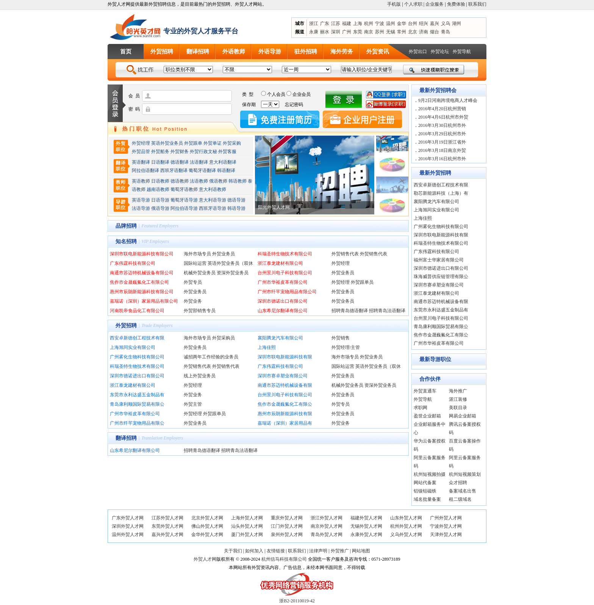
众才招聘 (458, 482)
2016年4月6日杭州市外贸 (443, 117)
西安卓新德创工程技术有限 (137, 338)
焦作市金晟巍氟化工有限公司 (139, 282)
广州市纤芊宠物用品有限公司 (287, 291)
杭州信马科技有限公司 (284, 559)
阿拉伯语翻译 (145, 170)
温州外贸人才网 (128, 534)
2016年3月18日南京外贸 (442, 150)
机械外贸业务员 (200, 272)
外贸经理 (141, 143)
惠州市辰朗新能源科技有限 (285, 413)
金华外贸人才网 (207, 534)
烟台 (434, 31)
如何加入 (254, 550)
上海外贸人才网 (247, 518)
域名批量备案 (427, 499)
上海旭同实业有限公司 (132, 347)
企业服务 (434, 4)
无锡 (390, 31)
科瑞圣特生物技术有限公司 (285, 253)
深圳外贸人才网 (128, 526)
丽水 (324, 31)
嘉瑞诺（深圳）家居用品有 (285, 423)
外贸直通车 (425, 391)
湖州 (456, 23)
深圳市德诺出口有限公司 (283, 301)
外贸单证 (212, 143)
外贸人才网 (205, 559)
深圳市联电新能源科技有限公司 (142, 253)
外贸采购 (232, 143)
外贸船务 (160, 151)
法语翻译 (199, 162)
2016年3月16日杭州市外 (442, 158)
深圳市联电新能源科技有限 (285, 357)
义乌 (445, 23)
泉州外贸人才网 (287, 534)
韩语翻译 (226, 170)
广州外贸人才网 (446, 518)
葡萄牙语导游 (184, 200)
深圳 (335, 31)
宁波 (379, 23)
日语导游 (160, 200)
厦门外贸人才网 (247, 534)
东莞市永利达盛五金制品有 (137, 394)
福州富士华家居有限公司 (439, 260)
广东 (324, 23)
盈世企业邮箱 (427, 416)
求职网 (420, 407)
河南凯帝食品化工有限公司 (137, 310)
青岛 (445, 31)
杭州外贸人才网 (406, 526)
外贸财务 (179, 151)
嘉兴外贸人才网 (167, 534)
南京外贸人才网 (326, 526)
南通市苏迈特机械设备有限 (285, 385)
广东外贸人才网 (128, 518)
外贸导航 (462, 51)
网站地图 (361, 550)
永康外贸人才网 (366, 534)
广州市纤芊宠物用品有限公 (137, 423)
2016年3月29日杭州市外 (442, 133)
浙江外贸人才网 (326, 518)
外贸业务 (193, 301)
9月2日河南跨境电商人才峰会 (447, 100)
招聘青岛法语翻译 (387, 310)
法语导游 (141, 208)
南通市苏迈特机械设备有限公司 (142, 272)
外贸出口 (418, 51)
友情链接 (276, 550)
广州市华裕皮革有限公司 (283, 282)
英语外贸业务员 (167, 143)
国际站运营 (195, 263)
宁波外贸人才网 (446, 526)
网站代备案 (425, 482)
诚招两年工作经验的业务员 (211, 357)
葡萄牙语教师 (184, 189)
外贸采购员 (223, 338)
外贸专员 (193, 282)
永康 (313, 31)
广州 (346, 31)
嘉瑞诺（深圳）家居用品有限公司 (144, 301)
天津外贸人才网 (446, 534)
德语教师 (180, 181)
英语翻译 (141, 162)
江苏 (335, 23)
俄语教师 (218, 181)
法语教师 (199, 181)
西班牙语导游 (212, 208)
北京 (412, 31)
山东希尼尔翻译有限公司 (283, 310)
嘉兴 (434, 23)
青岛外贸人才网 (326, 534)
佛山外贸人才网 (207, 526)
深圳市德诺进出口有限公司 (137, 375)
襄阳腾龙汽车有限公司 (280, 338)
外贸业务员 (223, 253)
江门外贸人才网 (287, 526)
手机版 (394, 4)
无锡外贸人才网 (366, 526)
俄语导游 (160, 208)
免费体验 (456, 4)
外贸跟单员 (362, 282)
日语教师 (160, 181)
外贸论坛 (440, 51)
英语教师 (141, 181)
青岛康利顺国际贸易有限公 (137, 404)
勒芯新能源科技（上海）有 (441, 193)
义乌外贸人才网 (406, 534)
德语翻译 (179, 162)
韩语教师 (237, 181)
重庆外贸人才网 (287, 518)
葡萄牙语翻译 (202, 170)
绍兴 (423, 23)
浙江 (313, 23)
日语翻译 (160, 162)
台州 (412, 23)
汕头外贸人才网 (247, 526)
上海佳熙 (267, 347)
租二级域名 (460, 499)
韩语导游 (236, 208)
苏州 (379, 31)
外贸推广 (340, 550)
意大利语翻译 (222, 162)
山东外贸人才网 (406, 518)
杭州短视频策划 (465, 474)
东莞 (357, 31)
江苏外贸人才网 (167, 518)
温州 (390, 23)
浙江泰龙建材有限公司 (280, 263)
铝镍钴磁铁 (425, 491)
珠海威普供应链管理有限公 (441, 276)
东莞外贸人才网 (167, 526)
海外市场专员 (197, 253)
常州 (401, 31)
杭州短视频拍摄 (430, 474)
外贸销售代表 (345, 253)
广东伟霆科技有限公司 (132, 263)
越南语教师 (158, 189)
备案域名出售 (462, 491)
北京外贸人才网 (207, 518)
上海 (357, 23)
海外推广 (458, 391)
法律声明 (318, 550)
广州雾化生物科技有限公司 (137, 357)
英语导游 (141, 200)
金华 (401, 23)
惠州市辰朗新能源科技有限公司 (142, 291)
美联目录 (458, 407)
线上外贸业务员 (200, 375)
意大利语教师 (212, 189)
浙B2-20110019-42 (297, 600)
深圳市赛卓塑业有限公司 (283, 375)
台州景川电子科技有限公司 (285, 272)
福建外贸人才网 (366, 518)
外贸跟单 (193, 143)
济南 (423, 31)
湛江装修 (458, 399)
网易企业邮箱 (462, 416)
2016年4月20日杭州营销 (442, 108)
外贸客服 (227, 151)
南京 (368, 31)
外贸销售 (340, 338)
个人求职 (413, 4)
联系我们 (477, 4)
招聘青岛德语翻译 (349, 310)
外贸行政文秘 (203, 151)
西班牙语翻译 (174, 170)
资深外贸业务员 (233, 272)
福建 (346, 23)
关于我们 (233, 550)
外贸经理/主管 (345, 347)
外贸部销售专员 (200, 310)
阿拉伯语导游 (184, 208)
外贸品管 (141, 151)
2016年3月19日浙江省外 (442, 142)
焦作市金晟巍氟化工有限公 (285, 404)
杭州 (368, 23)
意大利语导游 (212, 200)
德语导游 (236, 200)
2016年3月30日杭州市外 (442, 125)
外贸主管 (193, 404)
